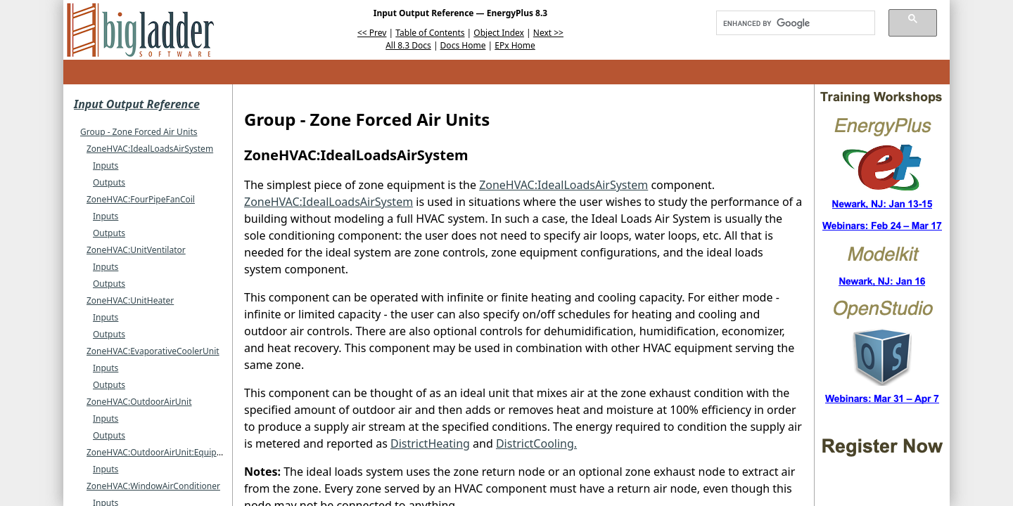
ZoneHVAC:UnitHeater (130, 300)
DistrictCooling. (536, 443)
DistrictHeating (430, 443)
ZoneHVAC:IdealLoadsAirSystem (150, 149)
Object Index (498, 33)
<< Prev (371, 33)
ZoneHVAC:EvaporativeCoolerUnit (153, 351)
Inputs (105, 165)
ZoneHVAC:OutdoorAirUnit (139, 402)
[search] (790, 23)
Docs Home (463, 45)
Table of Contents (429, 33)
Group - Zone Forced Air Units (138, 132)
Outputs (109, 182)
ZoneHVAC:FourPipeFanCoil (141, 199)
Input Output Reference (137, 104)
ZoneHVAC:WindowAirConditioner (153, 486)
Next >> (548, 33)
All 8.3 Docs (408, 45)
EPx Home (515, 45)
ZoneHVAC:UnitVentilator (136, 250)
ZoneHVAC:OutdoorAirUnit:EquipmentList (169, 452)
